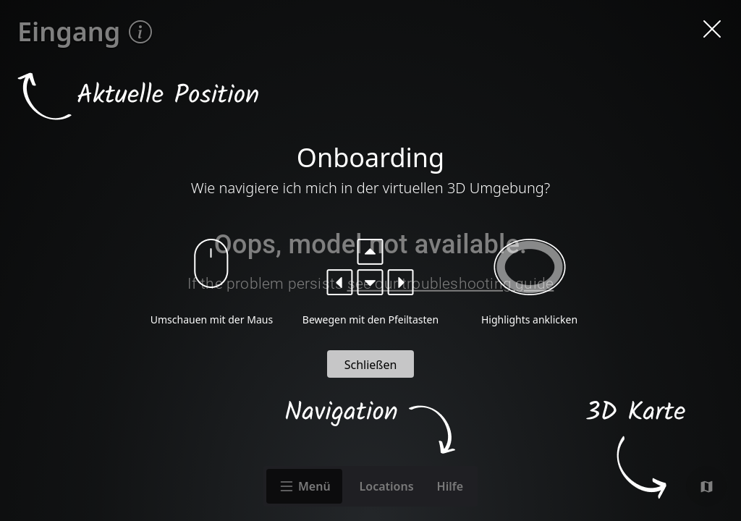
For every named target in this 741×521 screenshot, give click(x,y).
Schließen (370, 365)
